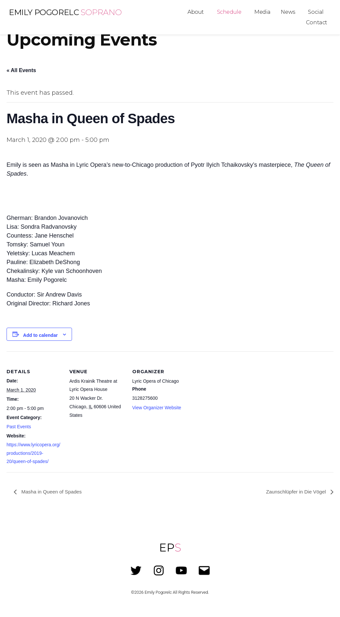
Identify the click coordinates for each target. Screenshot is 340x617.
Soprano (101, 12)
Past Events (19, 426)
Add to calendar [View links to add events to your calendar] (40, 335)
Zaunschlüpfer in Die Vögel (295, 491)
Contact (316, 22)
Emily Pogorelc (44, 12)
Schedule (229, 12)
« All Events (21, 70)
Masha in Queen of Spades (52, 491)
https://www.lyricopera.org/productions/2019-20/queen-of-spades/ (33, 453)
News (288, 12)
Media (262, 12)
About (196, 12)
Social (316, 12)
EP (170, 547)
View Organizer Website (156, 407)
